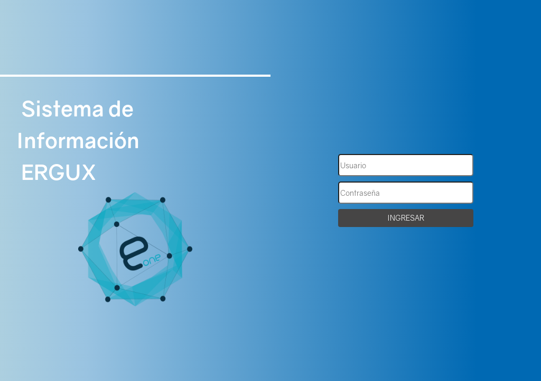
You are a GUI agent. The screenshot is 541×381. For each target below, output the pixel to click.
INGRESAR (405, 217)
